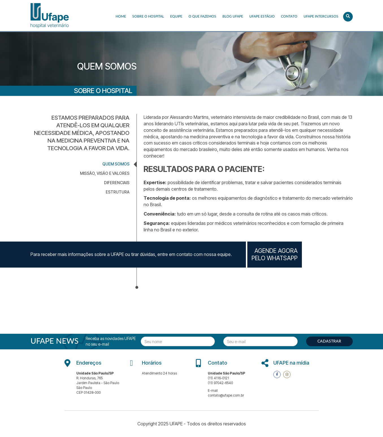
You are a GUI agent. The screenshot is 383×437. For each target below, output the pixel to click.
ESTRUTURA (117, 192)
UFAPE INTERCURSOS (321, 16)
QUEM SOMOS (115, 164)
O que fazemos (202, 16)
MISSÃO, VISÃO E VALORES (104, 173)
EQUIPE (176, 16)
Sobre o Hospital (148, 16)
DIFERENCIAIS (116, 182)
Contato (289, 16)
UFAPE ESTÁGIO (262, 16)
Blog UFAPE (232, 16)
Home (121, 16)
